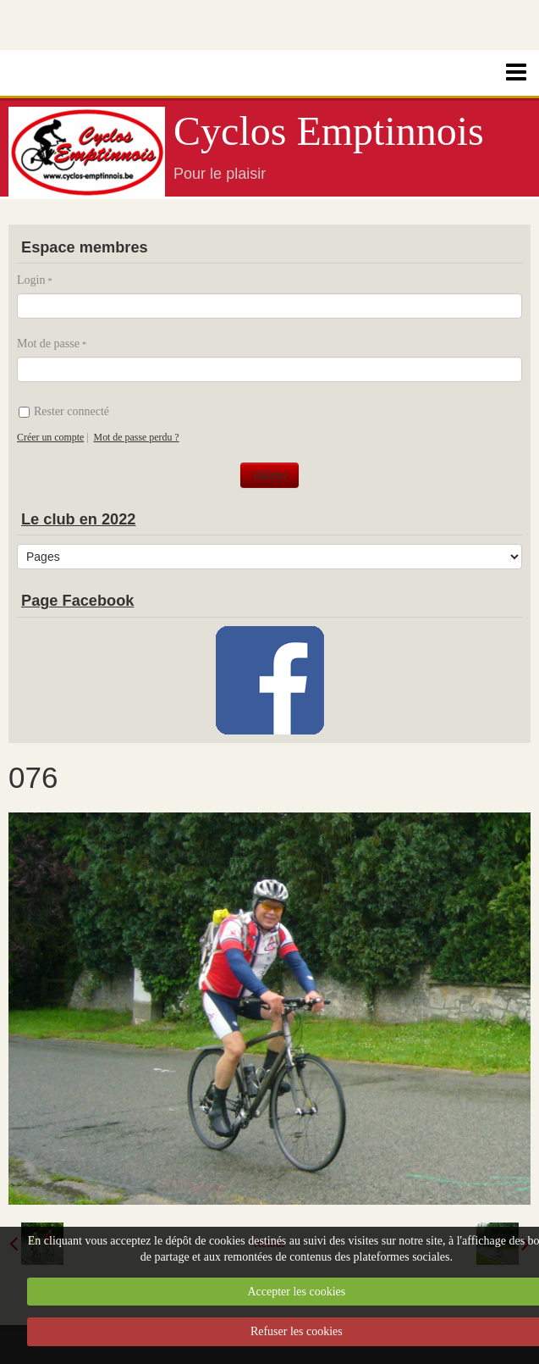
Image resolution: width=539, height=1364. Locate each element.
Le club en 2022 (78, 519)
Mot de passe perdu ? (136, 437)
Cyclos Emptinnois (328, 130)
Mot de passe (48, 343)
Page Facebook (77, 600)
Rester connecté (64, 411)
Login (31, 280)
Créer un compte (50, 437)
